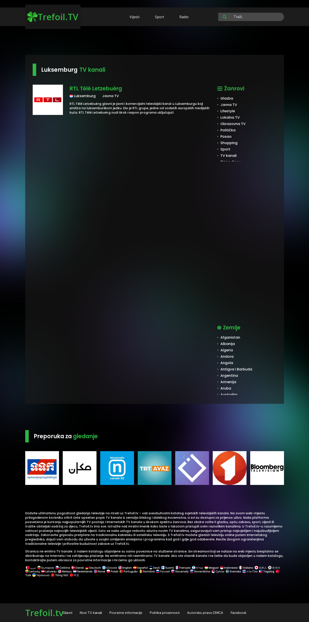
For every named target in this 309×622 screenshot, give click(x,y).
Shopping (229, 142)
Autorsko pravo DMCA (205, 612)
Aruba (225, 388)
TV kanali (228, 155)
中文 (74, 575)
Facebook (238, 612)
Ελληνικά (110, 568)
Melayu (64, 571)
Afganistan (230, 337)
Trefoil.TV (52, 17)
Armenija (228, 381)
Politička (228, 130)
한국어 (274, 568)
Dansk (77, 568)
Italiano (246, 568)
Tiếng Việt (59, 575)
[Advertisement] (154, 41)
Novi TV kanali (91, 612)
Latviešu (49, 571)
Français (183, 568)
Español (140, 568)
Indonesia (228, 568)
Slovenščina (200, 571)
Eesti (154, 568)
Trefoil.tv (44, 613)
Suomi (168, 568)
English (125, 568)
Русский (163, 571)
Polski (112, 571)
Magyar (211, 568)
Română (146, 571)
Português (128, 571)
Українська (41, 575)
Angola (226, 362)
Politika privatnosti (165, 612)
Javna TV (228, 104)
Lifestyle (227, 111)
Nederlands (82, 571)
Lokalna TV (230, 117)
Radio (184, 16)
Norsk (99, 571)
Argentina (229, 375)
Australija (228, 394)
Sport (159, 16)
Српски (218, 571)
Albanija (227, 343)
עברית (197, 568)
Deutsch (93, 568)
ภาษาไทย (250, 571)
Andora (227, 356)
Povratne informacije (125, 612)
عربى (31, 568)
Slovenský (179, 571)
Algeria (226, 350)
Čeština (63, 568)
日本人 (260, 568)
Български (46, 568)
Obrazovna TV (233, 123)
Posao (226, 136)
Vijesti (134, 16)
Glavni (67, 612)
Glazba (226, 98)
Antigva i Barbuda (236, 369)
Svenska (233, 571)
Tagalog (266, 571)
